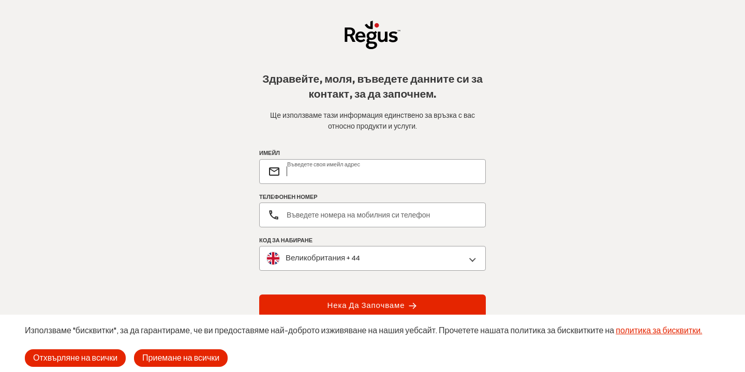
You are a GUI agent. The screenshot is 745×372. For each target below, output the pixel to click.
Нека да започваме (372, 306)
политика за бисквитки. (659, 330)
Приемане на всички (180, 358)
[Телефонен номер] (372, 215)
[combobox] (372, 258)
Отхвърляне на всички (75, 358)
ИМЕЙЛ (269, 153)
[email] (382, 171)
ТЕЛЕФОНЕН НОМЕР (288, 197)
